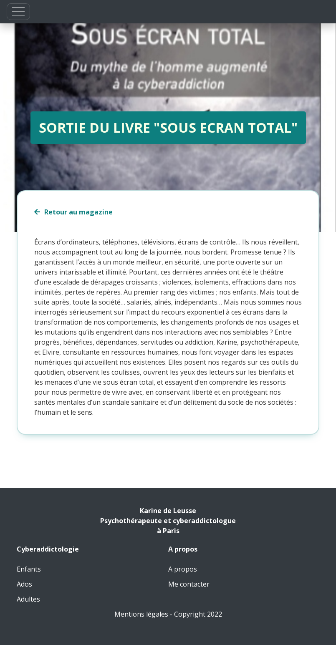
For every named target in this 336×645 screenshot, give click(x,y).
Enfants (29, 569)
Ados (24, 584)
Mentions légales (141, 614)
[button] (18, 11)
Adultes (28, 599)
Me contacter (189, 584)
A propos (182, 569)
